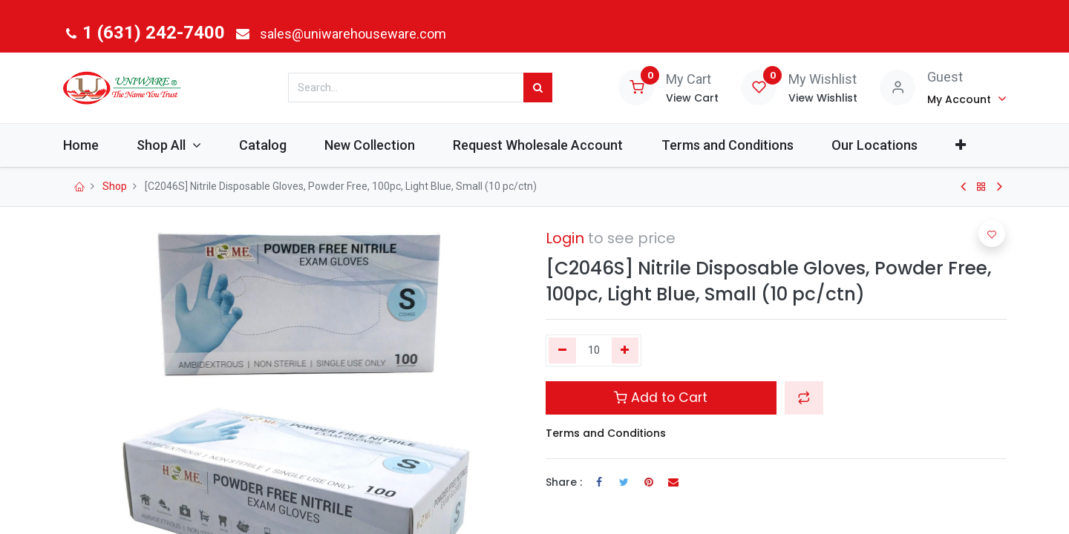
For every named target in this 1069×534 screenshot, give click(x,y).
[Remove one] (562, 350)
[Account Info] (967, 98)
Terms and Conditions (606, 433)
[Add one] (625, 350)
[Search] (537, 87)
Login (565, 238)
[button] (979, 145)
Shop (114, 186)
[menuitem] (99, 145)
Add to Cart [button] (660, 397)
